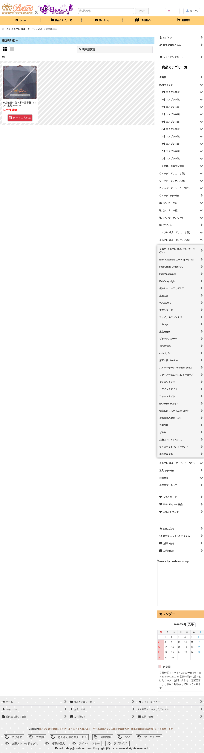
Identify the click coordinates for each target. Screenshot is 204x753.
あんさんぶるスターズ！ (72, 737)
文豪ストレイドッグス (25, 743)
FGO (127, 737)
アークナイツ (152, 737)
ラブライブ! (120, 743)
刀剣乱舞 (105, 737)
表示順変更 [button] (87, 49)
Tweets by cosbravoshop (173, 561)
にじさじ (17, 737)
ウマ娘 (40, 737)
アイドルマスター (89, 743)
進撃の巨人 (58, 743)
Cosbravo (34, 729)
